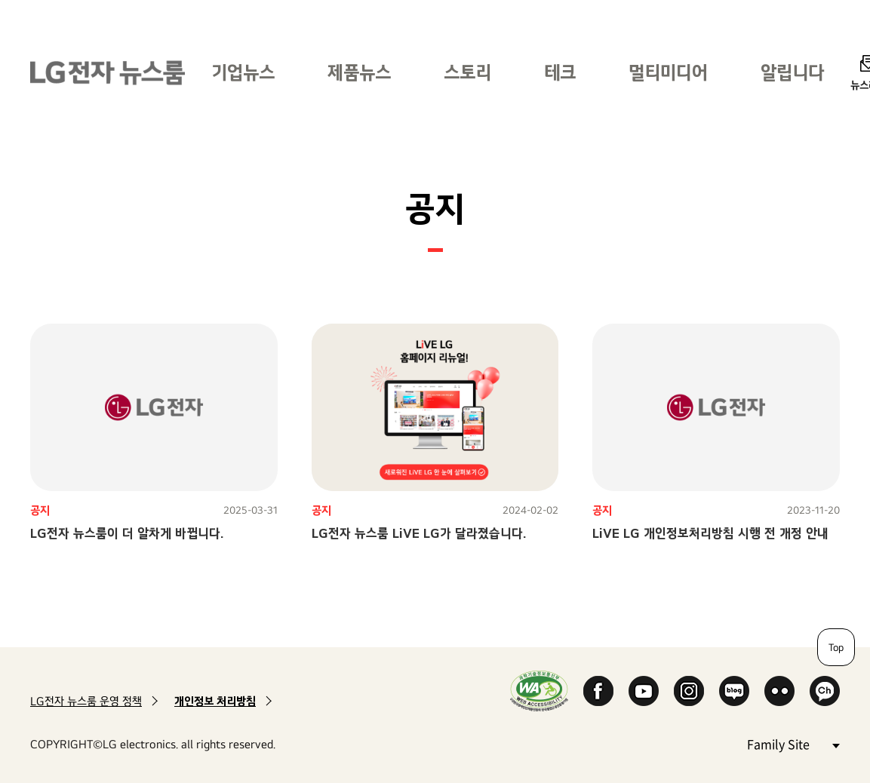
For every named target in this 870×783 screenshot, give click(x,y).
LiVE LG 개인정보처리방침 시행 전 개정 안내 (710, 533)
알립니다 (792, 72)
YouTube (644, 691)
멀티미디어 (668, 72)
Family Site (793, 743)
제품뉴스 (359, 72)
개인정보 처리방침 (215, 701)
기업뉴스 (243, 72)
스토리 (467, 72)
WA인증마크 (539, 690)
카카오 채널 (825, 691)
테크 (560, 72)
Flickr (779, 691)
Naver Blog (734, 691)
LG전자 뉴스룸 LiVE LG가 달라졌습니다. (419, 533)
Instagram (689, 691)
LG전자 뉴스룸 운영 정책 (86, 701)
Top (836, 647)
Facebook (598, 691)
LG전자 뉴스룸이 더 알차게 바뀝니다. (126, 533)
